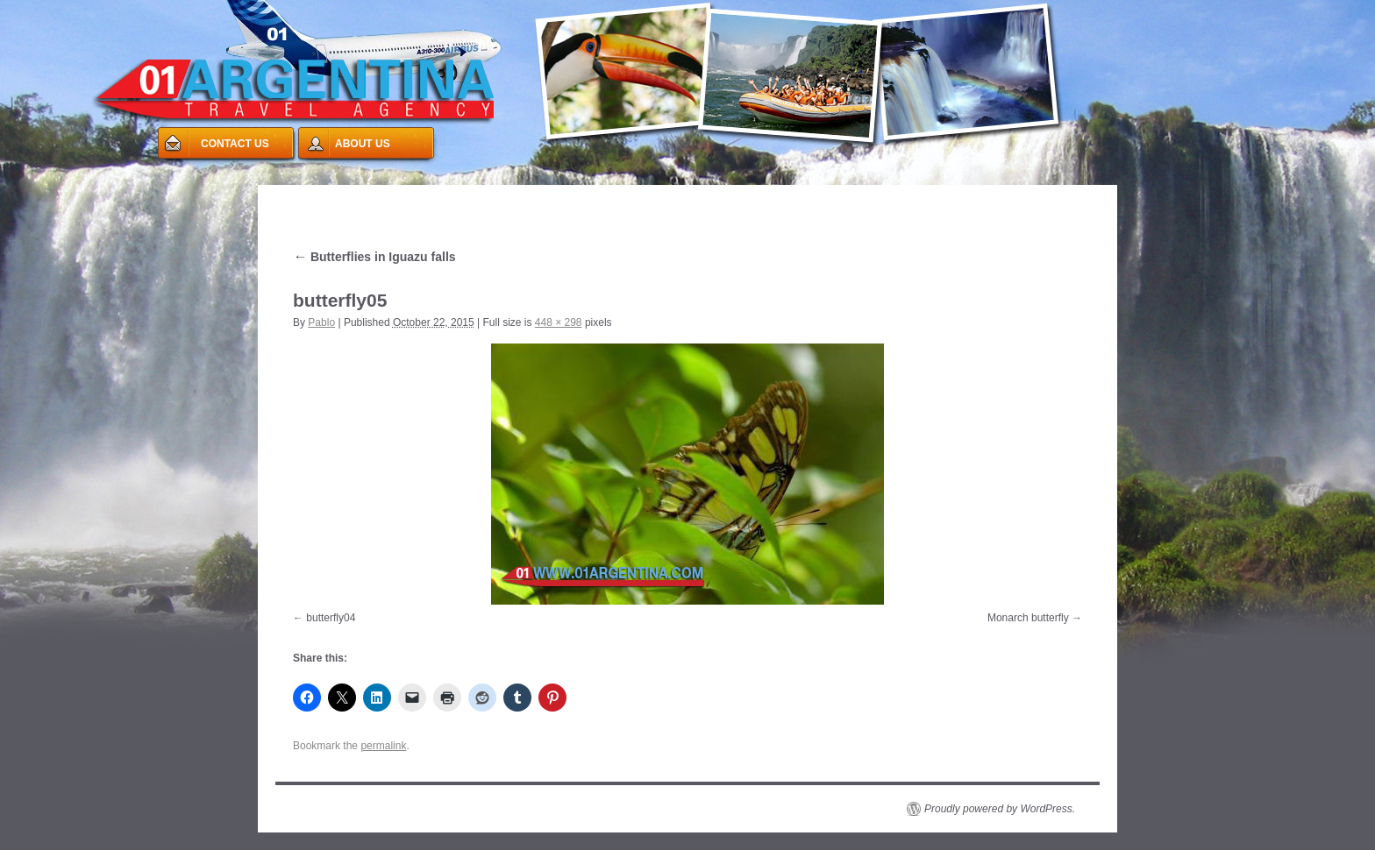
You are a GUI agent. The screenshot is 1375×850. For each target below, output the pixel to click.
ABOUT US (362, 144)
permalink (383, 746)
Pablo (321, 322)
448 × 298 (558, 322)
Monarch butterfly (1028, 618)
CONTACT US (235, 144)
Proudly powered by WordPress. (999, 809)
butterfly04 (330, 618)
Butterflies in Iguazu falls (374, 257)
